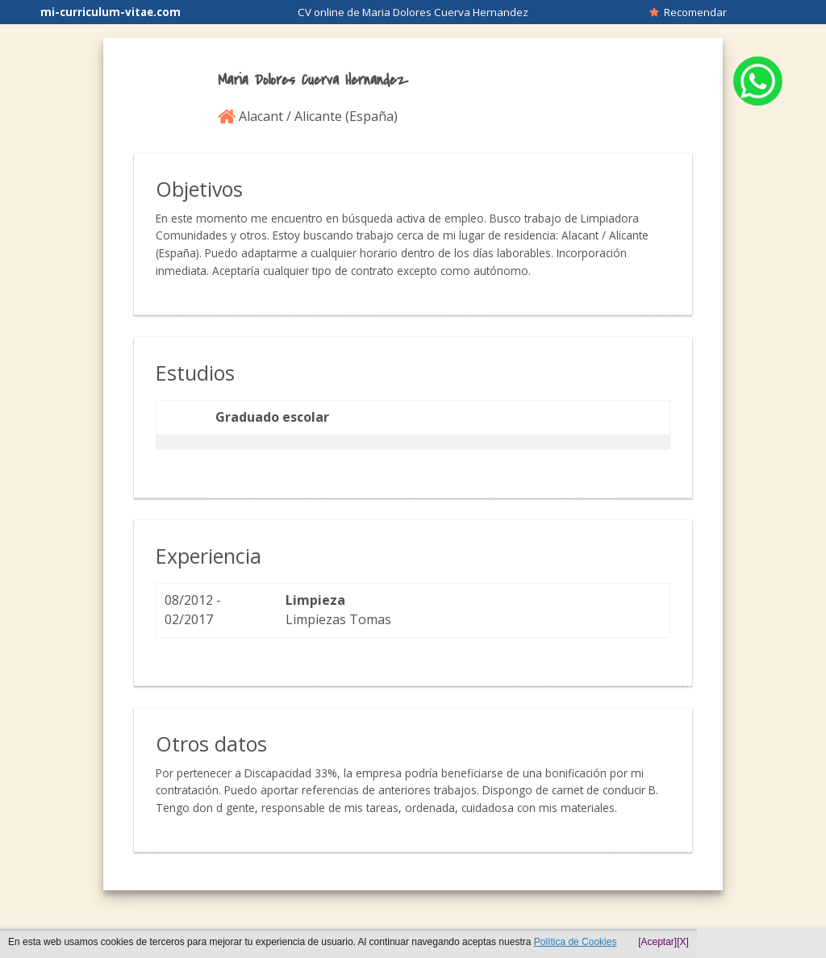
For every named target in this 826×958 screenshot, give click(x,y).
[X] (683, 942)
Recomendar (688, 12)
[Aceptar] (657, 942)
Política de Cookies (575, 942)
